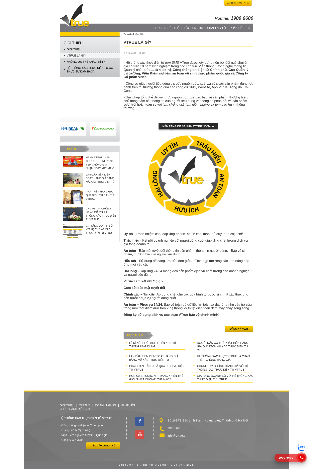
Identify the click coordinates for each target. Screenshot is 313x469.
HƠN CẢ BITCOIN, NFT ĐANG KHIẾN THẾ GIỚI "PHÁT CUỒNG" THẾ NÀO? (156, 377)
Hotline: (234, 18)
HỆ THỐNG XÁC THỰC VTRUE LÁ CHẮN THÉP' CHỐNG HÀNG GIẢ (223, 358)
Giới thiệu (181, 28)
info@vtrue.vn (177, 435)
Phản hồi (236, 28)
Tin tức (197, 28)
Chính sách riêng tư (75, 408)
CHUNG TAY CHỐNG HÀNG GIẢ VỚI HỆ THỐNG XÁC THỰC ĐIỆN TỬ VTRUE (223, 367)
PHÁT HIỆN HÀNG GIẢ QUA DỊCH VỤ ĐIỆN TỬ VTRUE (156, 367)
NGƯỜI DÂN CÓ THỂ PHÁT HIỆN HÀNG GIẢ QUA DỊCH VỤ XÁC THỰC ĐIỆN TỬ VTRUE (222, 346)
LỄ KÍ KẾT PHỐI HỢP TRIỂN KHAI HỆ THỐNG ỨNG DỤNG (153, 344)
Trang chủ (163, 28)
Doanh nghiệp (216, 28)
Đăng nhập (243, 3)
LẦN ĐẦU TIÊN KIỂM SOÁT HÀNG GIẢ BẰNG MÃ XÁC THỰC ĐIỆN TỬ (153, 358)
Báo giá (230, 3)
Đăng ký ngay (239, 328)
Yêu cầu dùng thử (103, 445)
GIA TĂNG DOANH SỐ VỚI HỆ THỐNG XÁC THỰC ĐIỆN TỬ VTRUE (225, 377)
